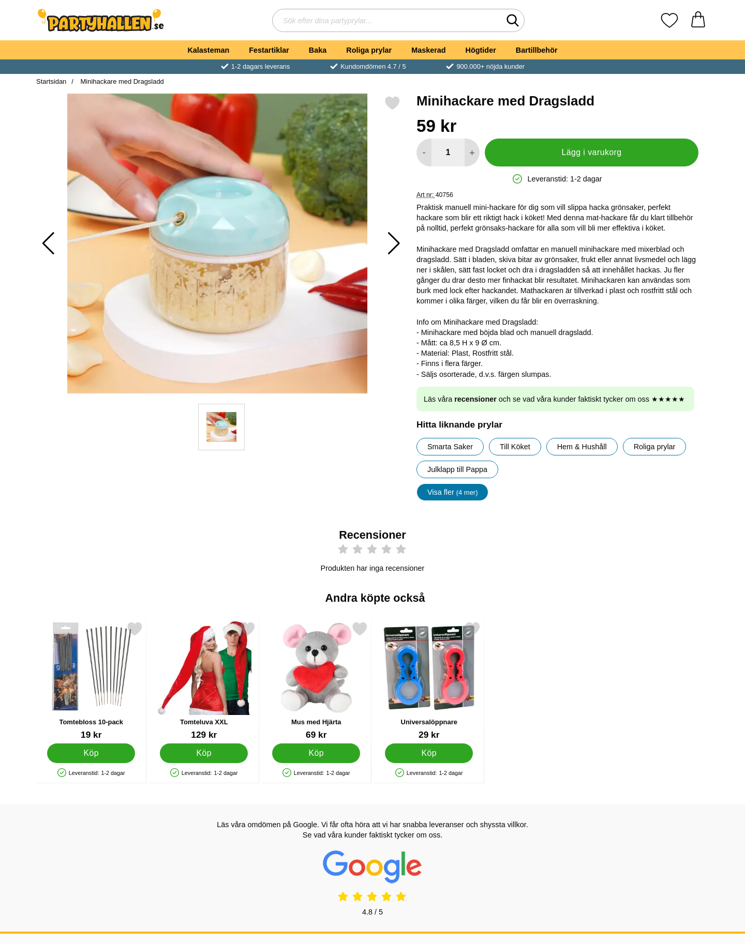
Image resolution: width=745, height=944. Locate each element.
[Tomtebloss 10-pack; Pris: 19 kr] (91, 680)
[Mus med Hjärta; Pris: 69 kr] (316, 680)
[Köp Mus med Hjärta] (316, 753)
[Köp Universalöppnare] (429, 753)
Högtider (481, 50)
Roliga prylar (369, 50)
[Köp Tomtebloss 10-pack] (91, 753)
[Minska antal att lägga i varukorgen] (423, 152)
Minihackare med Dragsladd (121, 81)
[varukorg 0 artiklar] (698, 20)
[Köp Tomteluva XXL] (204, 753)
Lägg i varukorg (591, 152)
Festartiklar (269, 50)
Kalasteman (208, 50)
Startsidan (51, 81)
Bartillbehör (537, 50)
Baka (317, 50)
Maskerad (428, 50)
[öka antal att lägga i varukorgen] (472, 152)
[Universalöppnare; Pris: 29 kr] (429, 680)
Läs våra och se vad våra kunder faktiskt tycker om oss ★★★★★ (554, 399)
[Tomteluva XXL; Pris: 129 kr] (204, 680)
